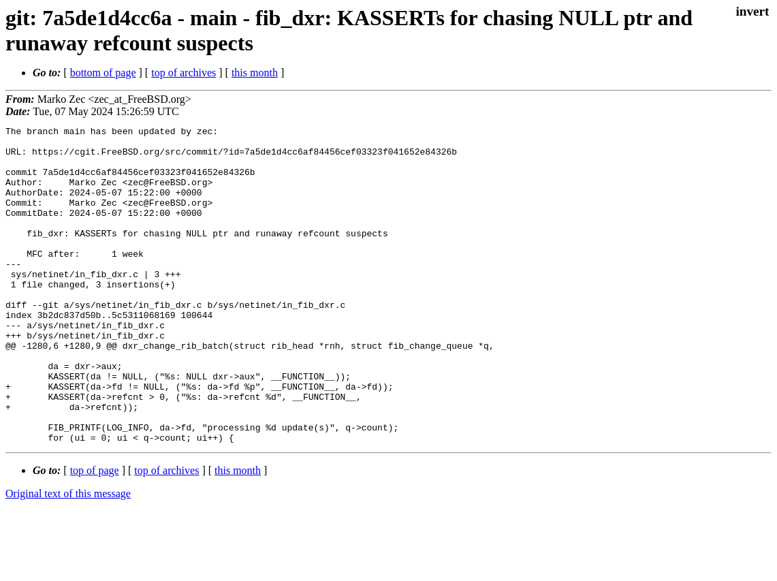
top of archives (183, 72)
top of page (94, 533)
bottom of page (103, 72)
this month (255, 72)
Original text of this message (68, 557)
